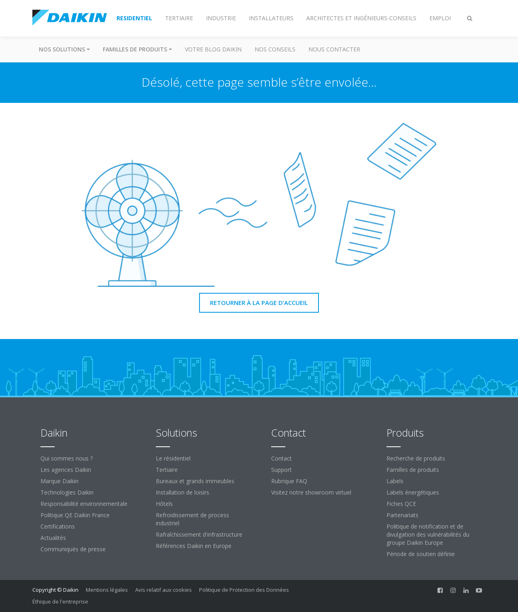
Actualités (53, 538)
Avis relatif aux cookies (163, 589)
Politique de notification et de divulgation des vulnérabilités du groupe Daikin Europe (427, 534)
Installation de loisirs (182, 492)
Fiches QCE (401, 504)
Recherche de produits (415, 458)
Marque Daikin (59, 481)
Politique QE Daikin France (75, 515)
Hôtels (164, 504)
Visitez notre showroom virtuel (311, 492)
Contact (281, 458)
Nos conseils (275, 49)
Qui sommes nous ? (66, 458)
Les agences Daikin (65, 469)
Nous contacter (334, 49)
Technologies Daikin (66, 492)
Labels (394, 481)
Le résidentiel (173, 458)
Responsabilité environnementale (83, 504)
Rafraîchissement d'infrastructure (199, 534)
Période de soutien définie (420, 554)
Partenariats (402, 515)
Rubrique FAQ (289, 481)
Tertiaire (167, 469)
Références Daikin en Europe (193, 546)
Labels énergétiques (412, 492)
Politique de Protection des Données (244, 589)
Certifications (57, 526)
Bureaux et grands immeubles (195, 481)
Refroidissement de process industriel (192, 519)
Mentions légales (107, 589)
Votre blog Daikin (213, 49)
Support (281, 469)
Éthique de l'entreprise (60, 601)
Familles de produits (412, 469)
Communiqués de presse (73, 549)
